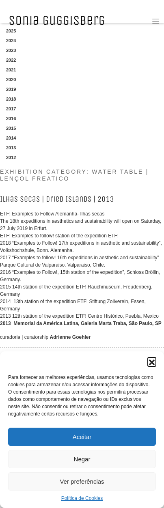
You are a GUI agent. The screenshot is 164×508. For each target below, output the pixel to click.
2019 (11, 89)
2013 (11, 147)
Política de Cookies (82, 498)
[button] (152, 361)
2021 (11, 69)
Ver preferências (82, 481)
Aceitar (82, 436)
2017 (11, 108)
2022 (11, 60)
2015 (11, 128)
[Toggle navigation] (155, 21)
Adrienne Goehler (70, 337)
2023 (11, 50)
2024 (11, 40)
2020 (11, 79)
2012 (11, 157)
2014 (11, 138)
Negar (82, 459)
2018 (11, 99)
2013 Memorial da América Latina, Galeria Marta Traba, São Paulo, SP (81, 323)
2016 (11, 118)
